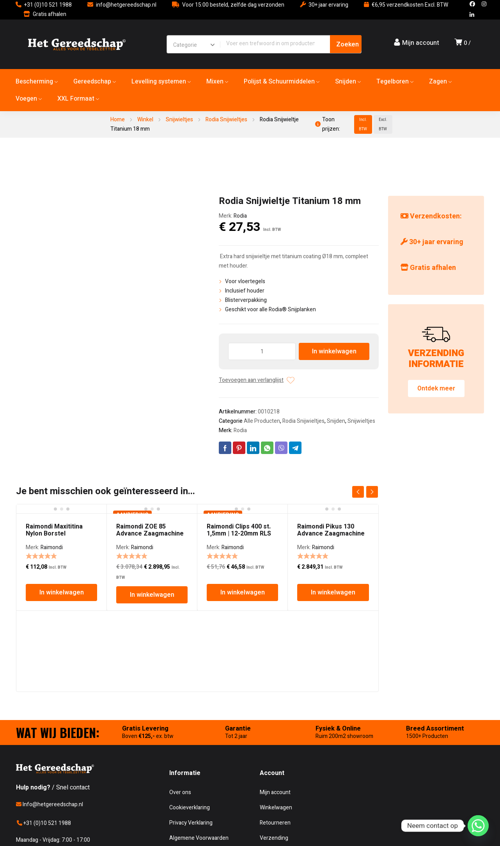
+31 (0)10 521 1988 (48, 5)
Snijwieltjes (179, 119)
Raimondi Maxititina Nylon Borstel (54, 530)
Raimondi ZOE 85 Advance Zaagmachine (150, 530)
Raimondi (52, 547)
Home (117, 119)
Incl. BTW (363, 124)
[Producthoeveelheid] (262, 351)
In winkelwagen (334, 351)
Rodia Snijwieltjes (226, 119)
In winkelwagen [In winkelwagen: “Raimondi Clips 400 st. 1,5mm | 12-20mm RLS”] (242, 592)
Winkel (145, 119)
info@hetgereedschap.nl (126, 5)
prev (358, 492)
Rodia (240, 216)
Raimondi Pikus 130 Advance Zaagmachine (331, 530)
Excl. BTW (383, 124)
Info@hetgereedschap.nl (49, 804)
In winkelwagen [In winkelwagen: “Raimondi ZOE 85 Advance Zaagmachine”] (152, 594)
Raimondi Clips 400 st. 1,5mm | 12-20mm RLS (239, 530)
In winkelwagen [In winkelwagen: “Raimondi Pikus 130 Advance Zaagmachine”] (333, 592)
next (372, 492)
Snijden (336, 421)
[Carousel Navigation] (365, 492)
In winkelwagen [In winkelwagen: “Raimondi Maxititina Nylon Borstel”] (61, 592)
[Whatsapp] (478, 825)
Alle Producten (262, 421)
